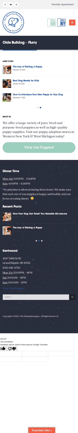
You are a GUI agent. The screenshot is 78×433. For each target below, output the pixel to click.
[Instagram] (16, 4)
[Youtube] (10, 4)
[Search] (72, 303)
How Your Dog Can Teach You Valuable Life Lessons (48, 214)
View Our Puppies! (39, 147)
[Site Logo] (13, 22)
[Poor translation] (12, 354)
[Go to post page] (12, 69)
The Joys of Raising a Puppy (32, 67)
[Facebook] (5, 4)
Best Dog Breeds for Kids (31, 80)
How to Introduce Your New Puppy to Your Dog (43, 94)
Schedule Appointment (63, 4)
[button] (72, 22)
